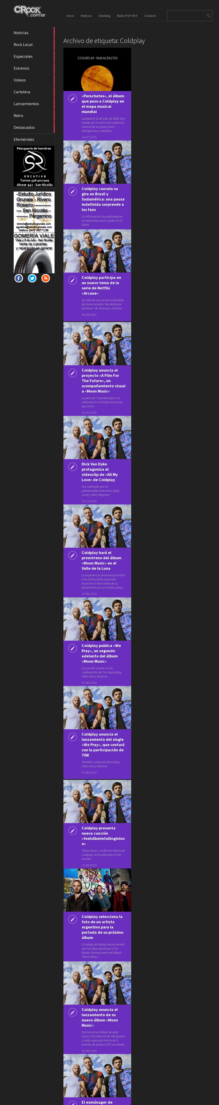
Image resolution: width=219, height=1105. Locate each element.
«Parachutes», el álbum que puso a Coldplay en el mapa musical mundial (103, 103)
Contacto (150, 16)
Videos (34, 80)
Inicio (70, 16)
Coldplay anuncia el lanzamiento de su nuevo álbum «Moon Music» (100, 992)
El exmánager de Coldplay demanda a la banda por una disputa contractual (103, 1082)
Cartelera (34, 92)
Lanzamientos (34, 103)
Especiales (34, 56)
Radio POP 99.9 (127, 16)
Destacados (34, 127)
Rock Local (34, 44)
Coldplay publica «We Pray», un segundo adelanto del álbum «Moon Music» (101, 638)
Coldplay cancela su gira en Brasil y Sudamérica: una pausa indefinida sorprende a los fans (103, 197)
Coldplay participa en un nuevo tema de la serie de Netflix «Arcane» (101, 281)
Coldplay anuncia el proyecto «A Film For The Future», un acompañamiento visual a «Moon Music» (103, 374)
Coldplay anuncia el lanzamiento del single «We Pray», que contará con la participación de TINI (103, 728)
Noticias (34, 32)
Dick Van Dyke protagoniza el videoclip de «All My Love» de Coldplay (100, 462)
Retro (34, 115)
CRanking (104, 16)
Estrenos (34, 68)
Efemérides (24, 139)
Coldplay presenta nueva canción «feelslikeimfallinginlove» (103, 816)
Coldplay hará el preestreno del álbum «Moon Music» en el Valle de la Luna (101, 547)
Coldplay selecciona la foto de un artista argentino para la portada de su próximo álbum (102, 905)
